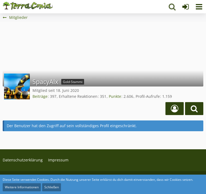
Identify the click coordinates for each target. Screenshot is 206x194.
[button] (199, 6)
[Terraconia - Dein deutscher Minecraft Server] (28, 6)
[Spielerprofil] (174, 108)
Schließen (51, 187)
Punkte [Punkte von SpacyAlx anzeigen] (115, 96)
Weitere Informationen (22, 187)
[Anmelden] (185, 6)
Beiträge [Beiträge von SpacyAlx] (40, 96)
